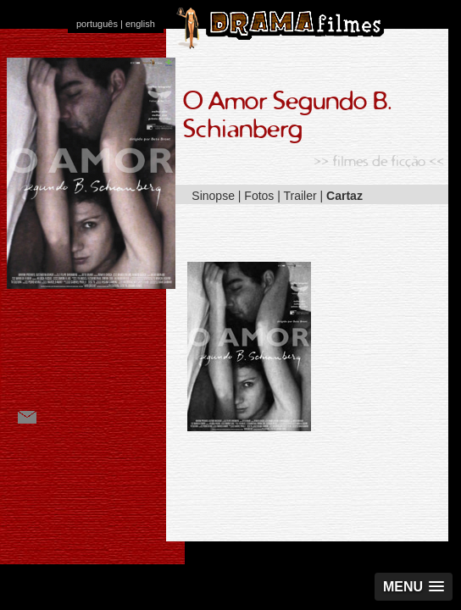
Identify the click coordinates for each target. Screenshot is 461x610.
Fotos (259, 195)
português (97, 24)
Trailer (300, 195)
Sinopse (213, 195)
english (140, 24)
